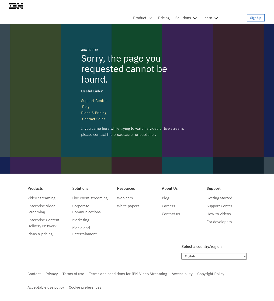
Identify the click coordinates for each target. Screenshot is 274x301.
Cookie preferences (85, 287)
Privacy (51, 273)
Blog (85, 106)
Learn (207, 17)
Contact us (171, 213)
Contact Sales (93, 118)
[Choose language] (214, 256)
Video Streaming (41, 198)
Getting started (219, 198)
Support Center (94, 100)
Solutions (183, 17)
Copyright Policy (210, 273)
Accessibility (182, 273)
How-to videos (219, 213)
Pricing (164, 17)
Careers (168, 205)
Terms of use (73, 273)
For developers (219, 221)
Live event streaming (90, 198)
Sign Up (255, 18)
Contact (34, 273)
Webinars (125, 198)
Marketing (80, 219)
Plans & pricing (40, 233)
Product (139, 17)
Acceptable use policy (46, 287)
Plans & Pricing (93, 112)
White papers (128, 205)
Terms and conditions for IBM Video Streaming (128, 273)
